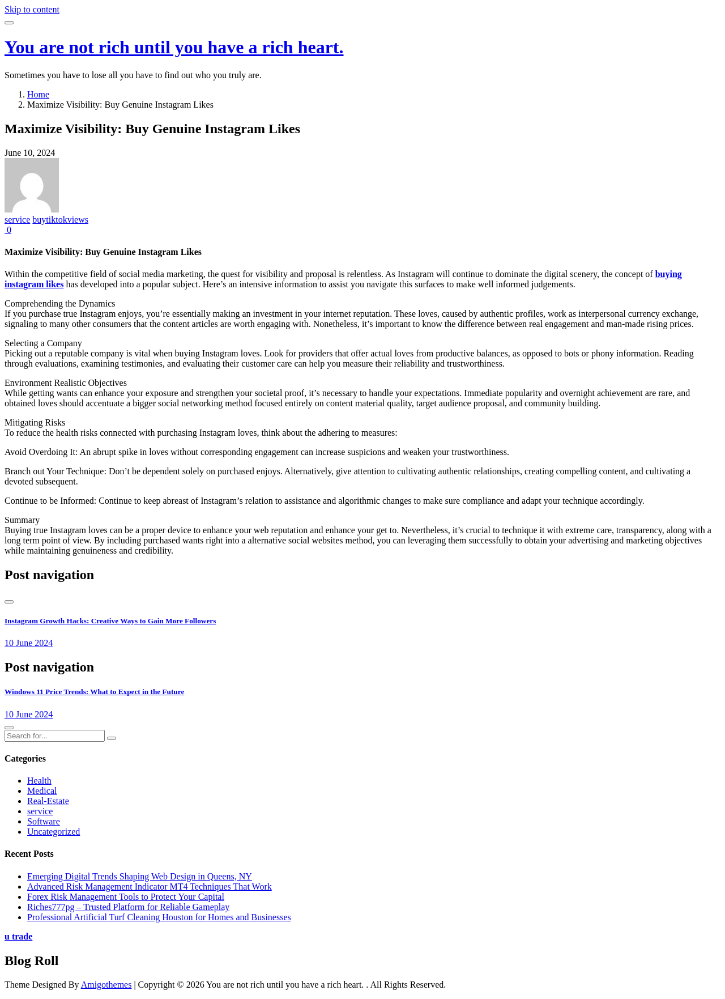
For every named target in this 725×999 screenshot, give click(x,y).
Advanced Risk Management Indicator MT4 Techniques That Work (149, 886)
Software (43, 821)
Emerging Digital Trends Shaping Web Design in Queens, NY (139, 876)
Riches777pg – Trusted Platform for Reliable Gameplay (128, 907)
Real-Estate (48, 801)
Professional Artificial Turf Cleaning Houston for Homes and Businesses (159, 917)
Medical (42, 791)
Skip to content (32, 9)
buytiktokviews (60, 219)
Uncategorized (53, 831)
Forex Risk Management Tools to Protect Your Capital (125, 897)
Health (39, 780)
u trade (18, 936)
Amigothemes (106, 984)
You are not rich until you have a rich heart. (174, 47)
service (17, 219)
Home (38, 94)
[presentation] (9, 601)
